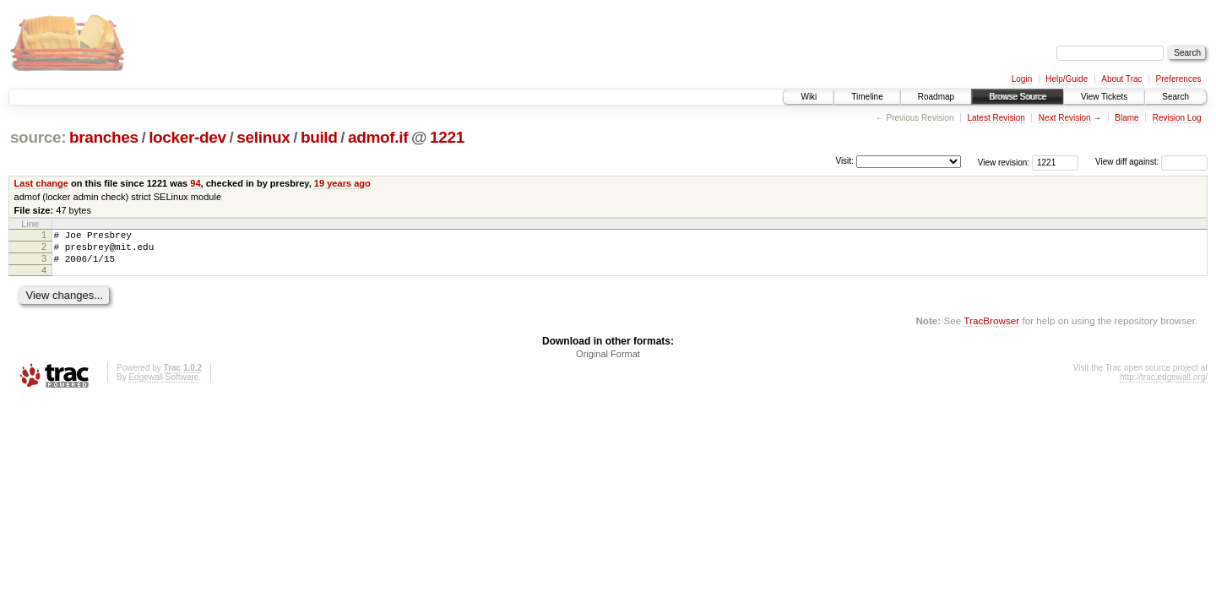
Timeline (866, 96)
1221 (447, 137)
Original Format (608, 361)
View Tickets (1104, 96)
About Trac (1121, 79)
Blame (1126, 117)
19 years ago (342, 183)
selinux (263, 137)
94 (195, 183)
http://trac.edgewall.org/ (1164, 384)
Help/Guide (1066, 79)
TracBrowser (991, 328)
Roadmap (936, 96)
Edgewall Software (163, 384)
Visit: (844, 161)
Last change (41, 183)
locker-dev (187, 137)
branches (103, 137)
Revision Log (1177, 117)
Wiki (809, 96)
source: (38, 137)
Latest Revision (995, 117)
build (319, 137)
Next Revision (1065, 117)
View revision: (1004, 161)
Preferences (1179, 79)
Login (1022, 79)
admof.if (378, 137)
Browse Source (1017, 96)
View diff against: (1151, 161)
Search (1175, 96)
